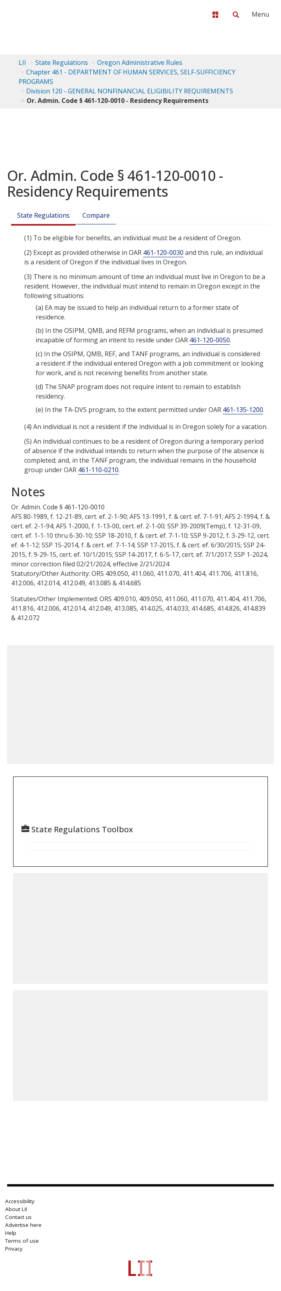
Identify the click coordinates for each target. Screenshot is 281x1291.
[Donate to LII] (215, 14)
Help (10, 1232)
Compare (96, 215)
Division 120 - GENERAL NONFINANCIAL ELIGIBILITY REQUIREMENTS (129, 91)
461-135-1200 (243, 409)
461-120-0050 (209, 340)
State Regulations (61, 62)
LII (22, 62)
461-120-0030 (163, 252)
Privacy (14, 1248)
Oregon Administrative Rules (139, 62)
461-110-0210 (98, 469)
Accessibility (19, 1201)
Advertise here (23, 1224)
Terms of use (22, 1240)
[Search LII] (235, 14)
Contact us (18, 1217)
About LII (16, 1209)
